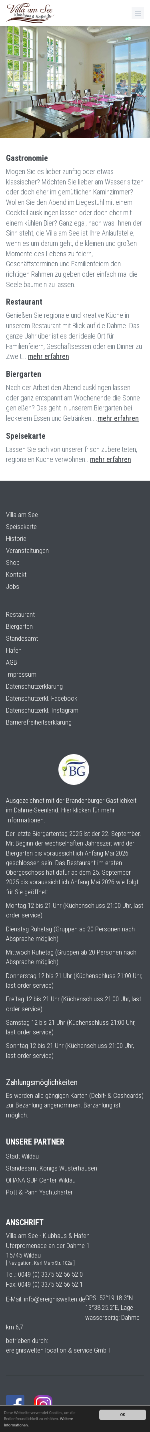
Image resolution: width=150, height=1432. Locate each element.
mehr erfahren (48, 362)
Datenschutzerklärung (34, 686)
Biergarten (19, 626)
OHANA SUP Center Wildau (41, 1180)
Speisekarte (21, 527)
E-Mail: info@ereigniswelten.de (45, 1299)
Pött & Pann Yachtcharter (39, 1192)
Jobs (12, 586)
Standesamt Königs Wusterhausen (51, 1168)
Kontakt (16, 574)
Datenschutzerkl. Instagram (42, 710)
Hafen (14, 650)
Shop (13, 562)
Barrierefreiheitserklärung (39, 722)
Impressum (21, 674)
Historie (16, 539)
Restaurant (20, 614)
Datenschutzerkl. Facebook (41, 698)
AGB (11, 662)
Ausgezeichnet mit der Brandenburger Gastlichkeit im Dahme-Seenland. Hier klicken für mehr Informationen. (71, 810)
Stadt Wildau (22, 1156)
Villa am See (22, 515)
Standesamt (22, 638)
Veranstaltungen (27, 551)
